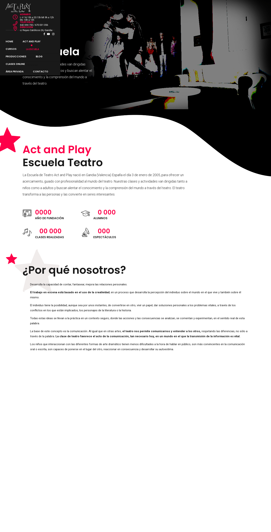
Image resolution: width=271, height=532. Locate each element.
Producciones (97, 19)
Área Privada (171, 19)
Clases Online (143, 19)
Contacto (197, 19)
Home (26, 19)
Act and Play (48, 19)
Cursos (72, 19)
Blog (120, 19)
